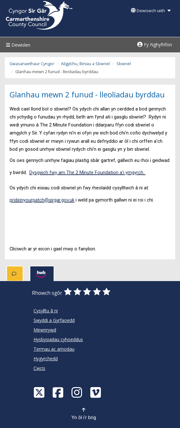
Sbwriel (123, 63)
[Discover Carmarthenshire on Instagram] (78, 392)
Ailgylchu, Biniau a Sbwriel (85, 63)
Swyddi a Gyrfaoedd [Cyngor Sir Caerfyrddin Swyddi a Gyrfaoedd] (54, 320)
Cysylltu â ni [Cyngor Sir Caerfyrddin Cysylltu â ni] (46, 311)
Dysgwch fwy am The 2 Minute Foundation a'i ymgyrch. (87, 172)
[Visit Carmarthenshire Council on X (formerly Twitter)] (40, 392)
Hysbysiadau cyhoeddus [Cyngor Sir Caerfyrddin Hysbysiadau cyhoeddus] (58, 339)
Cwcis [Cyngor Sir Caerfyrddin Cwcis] (39, 368)
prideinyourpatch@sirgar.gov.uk (42, 200)
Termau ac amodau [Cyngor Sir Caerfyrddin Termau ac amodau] (54, 349)
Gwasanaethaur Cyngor (32, 63)
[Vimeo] (96, 392)
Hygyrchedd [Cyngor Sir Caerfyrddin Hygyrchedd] (46, 358)
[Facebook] (59, 392)
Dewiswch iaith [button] (150, 10)
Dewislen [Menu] (17, 45)
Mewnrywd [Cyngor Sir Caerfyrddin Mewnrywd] (45, 330)
